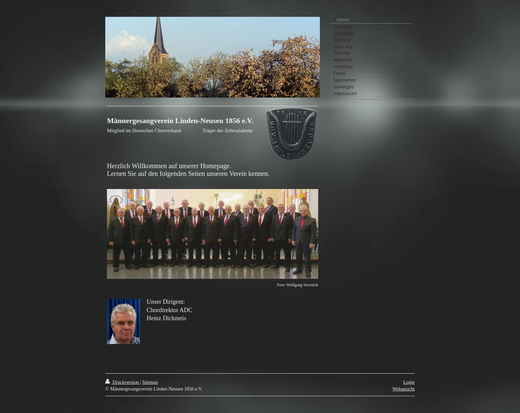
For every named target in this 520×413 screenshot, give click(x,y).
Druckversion (122, 382)
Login (409, 382)
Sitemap (150, 382)
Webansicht (404, 388)
